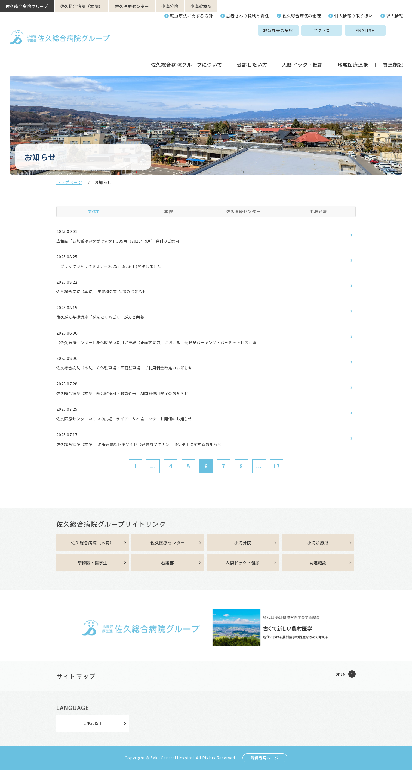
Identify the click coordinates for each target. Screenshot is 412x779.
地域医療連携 (352, 44)
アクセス (279, 30)
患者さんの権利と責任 (247, 16)
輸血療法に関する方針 (191, 16)
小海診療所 (201, 6)
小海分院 (169, 6)
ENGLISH (323, 30)
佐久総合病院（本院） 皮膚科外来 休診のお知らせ (107, 293)
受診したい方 (252, 44)
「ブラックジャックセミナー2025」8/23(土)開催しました (116, 267)
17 (276, 474)
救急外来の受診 (236, 30)
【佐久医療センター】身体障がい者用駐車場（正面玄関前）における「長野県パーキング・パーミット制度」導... (172, 346)
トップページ (69, 182)
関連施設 (393, 44)
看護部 (167, 571)
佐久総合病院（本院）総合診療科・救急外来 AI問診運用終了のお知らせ (131, 398)
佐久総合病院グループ (26, 6)
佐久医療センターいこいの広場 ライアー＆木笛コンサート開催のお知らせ (133, 425)
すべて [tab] (94, 211)
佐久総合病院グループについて (186, 44)
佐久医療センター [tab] (243, 211)
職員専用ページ (265, 766)
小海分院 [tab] (318, 211)
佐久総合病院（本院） (81, 6)
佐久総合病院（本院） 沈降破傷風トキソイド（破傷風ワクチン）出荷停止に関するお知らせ (150, 451)
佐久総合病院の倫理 (301, 16)
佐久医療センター (132, 6)
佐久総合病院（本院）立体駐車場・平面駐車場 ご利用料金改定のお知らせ (134, 372)
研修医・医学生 (92, 571)
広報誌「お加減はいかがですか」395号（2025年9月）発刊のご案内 (126, 241)
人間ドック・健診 (302, 44)
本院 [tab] (168, 211)
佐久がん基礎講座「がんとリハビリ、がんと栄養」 (108, 320)
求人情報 (394, 16)
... (153, 474)
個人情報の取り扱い (353, 16)
